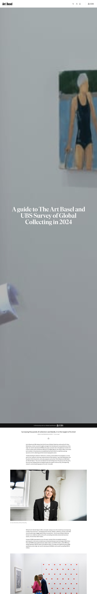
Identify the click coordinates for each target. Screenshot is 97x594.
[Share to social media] (48, 438)
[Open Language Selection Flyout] (82, 3)
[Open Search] (73, 3)
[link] (7, 3)
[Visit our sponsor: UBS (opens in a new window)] (91, 4)
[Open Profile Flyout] (76, 3)
